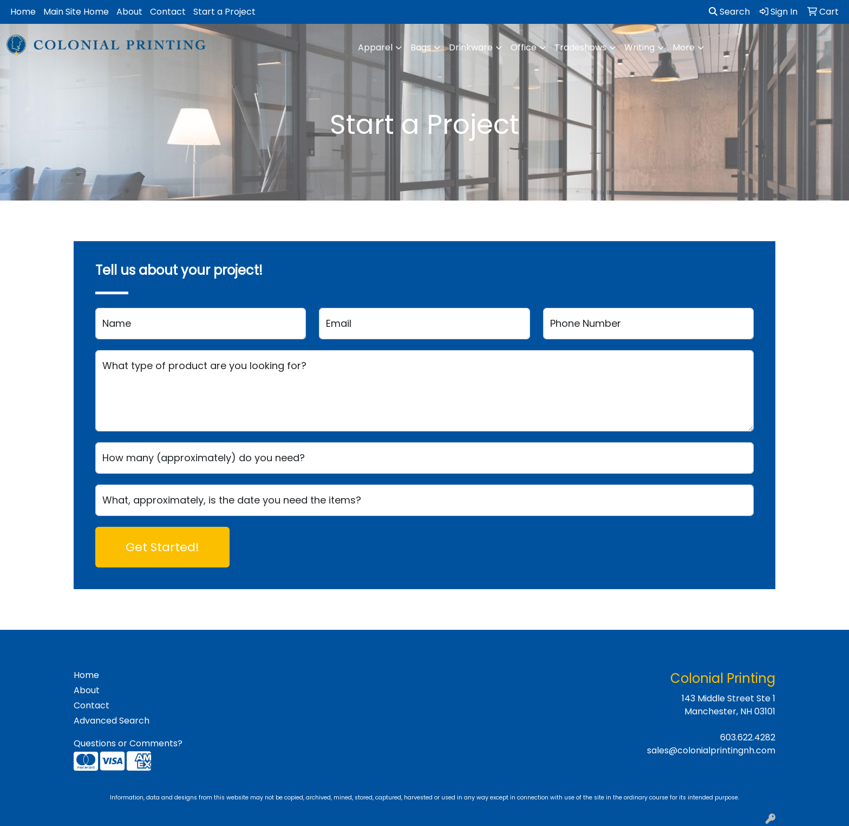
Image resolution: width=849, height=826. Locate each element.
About (129, 11)
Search (729, 11)
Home (23, 11)
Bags (420, 47)
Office (524, 47)
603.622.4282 (747, 737)
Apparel (375, 47)
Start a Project (224, 11)
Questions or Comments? (128, 743)
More (683, 47)
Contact (168, 11)
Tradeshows (580, 47)
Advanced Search (111, 720)
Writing (639, 47)
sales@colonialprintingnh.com (711, 750)
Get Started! (162, 547)
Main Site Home (76, 11)
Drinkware (471, 47)
